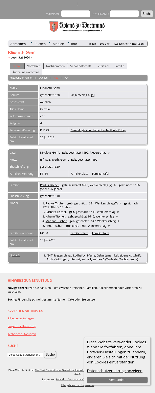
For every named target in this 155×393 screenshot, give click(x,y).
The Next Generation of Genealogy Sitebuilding (61, 370)
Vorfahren (34, 66)
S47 (50, 255)
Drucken (105, 43)
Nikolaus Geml (49, 152)
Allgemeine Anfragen (21, 318)
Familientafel (100, 173)
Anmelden (18, 44)
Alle (56, 77)
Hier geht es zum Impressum (77, 385)
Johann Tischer (55, 216)
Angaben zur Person (21, 77)
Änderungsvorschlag (25, 72)
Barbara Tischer (56, 212)
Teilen (92, 43)
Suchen (40, 44)
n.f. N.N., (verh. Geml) (54, 159)
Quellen (43, 77)
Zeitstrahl (103, 66)
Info (74, 44)
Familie (119, 66)
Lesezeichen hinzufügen (129, 43)
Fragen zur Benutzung (22, 326)
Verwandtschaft (80, 66)
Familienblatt (79, 173)
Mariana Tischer (56, 221)
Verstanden (117, 380)
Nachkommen (55, 66)
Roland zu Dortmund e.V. (70, 379)
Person (17, 66)
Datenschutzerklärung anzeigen (114, 370)
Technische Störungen (22, 334)
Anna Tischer (54, 226)
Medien (58, 44)
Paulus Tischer (49, 185)
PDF (66, 77)
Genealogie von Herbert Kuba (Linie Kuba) (98, 130)
